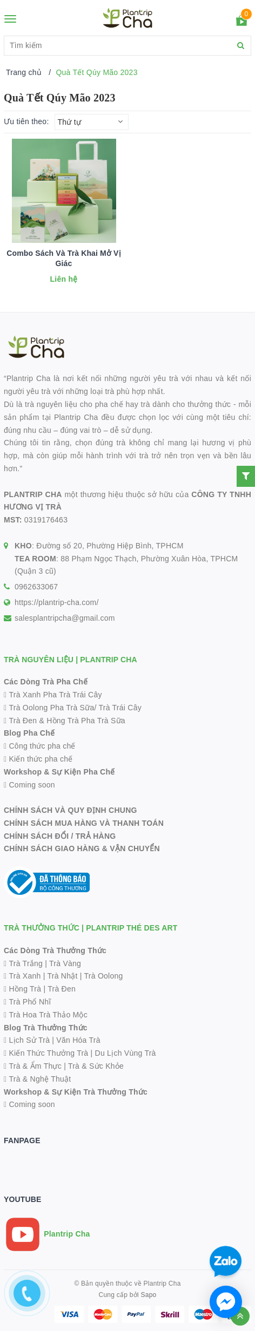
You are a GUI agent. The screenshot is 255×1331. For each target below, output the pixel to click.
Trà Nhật (63, 976)
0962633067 (36, 586)
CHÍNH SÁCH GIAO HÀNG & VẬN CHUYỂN (82, 848)
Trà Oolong (103, 976)
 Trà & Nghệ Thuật (37, 1079)
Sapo (148, 1295)
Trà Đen (62, 988)
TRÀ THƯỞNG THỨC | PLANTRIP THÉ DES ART (90, 927)
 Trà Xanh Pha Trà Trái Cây (53, 694)
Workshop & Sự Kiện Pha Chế (59, 772)
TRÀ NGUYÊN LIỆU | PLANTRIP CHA (70, 659)
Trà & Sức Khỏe (96, 1066)
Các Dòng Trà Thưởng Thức (55, 950)
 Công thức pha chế (40, 746)
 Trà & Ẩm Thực (33, 1066)
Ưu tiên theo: (26, 121)
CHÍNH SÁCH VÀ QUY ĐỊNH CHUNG (70, 810)
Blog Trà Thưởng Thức (46, 1027)
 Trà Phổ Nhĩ (27, 1001)
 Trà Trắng (23, 963)
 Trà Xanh (22, 976)
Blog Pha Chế (29, 733)
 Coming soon (29, 784)
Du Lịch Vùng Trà (125, 1053)
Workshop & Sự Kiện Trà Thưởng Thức (75, 1092)
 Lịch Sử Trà (27, 1040)
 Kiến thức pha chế (38, 759)
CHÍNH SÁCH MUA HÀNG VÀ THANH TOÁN (84, 823)
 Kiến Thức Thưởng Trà (46, 1053)
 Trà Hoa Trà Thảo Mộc (46, 1014)
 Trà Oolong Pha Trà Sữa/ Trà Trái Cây (73, 707)
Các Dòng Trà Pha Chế (46, 681)
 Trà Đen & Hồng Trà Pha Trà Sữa (64, 720)
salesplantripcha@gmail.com (65, 618)
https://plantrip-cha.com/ (57, 602)
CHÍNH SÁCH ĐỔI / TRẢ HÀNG (60, 836)
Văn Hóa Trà (78, 1040)
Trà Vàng (65, 963)
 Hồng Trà (23, 988)
